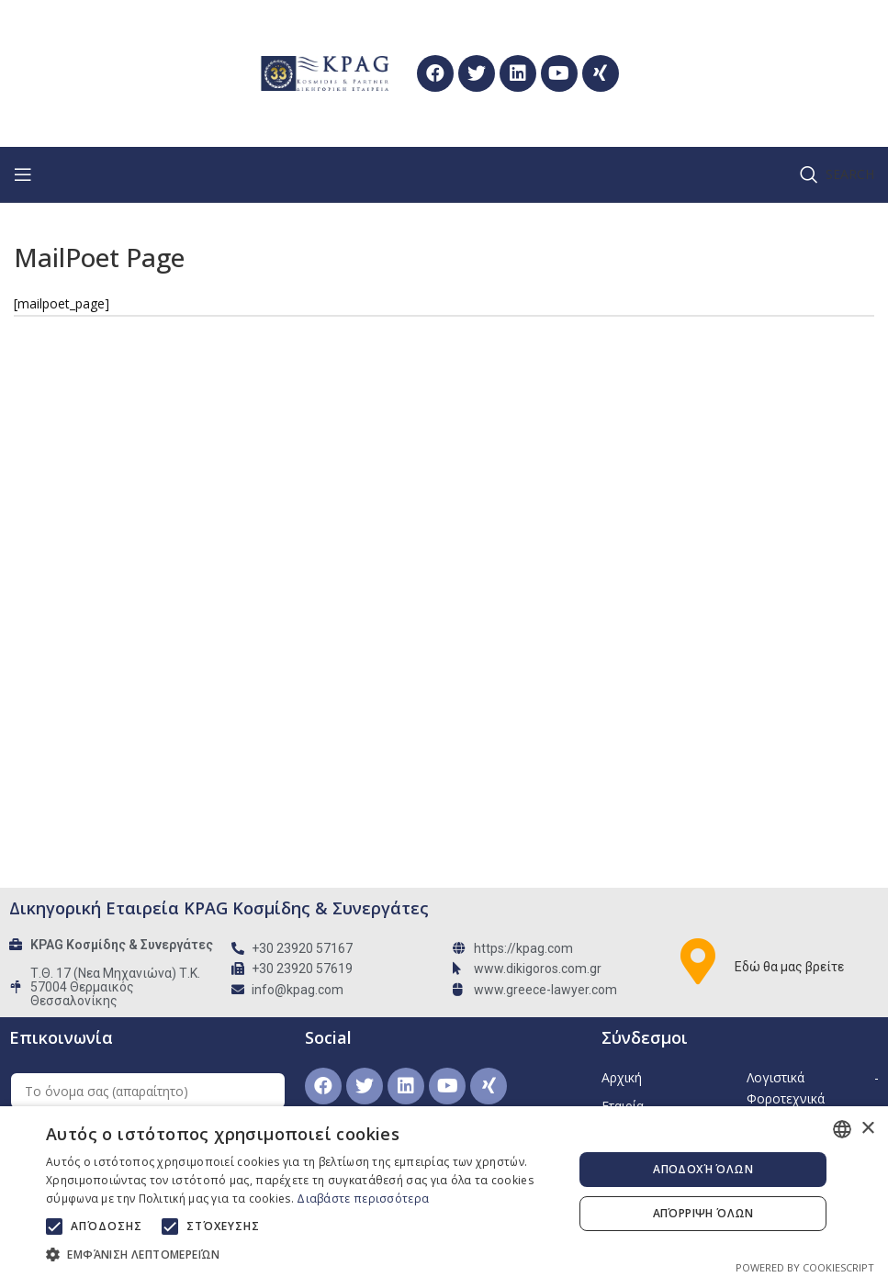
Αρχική (621, 1077)
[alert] (444, 1191)
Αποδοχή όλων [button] (703, 1169)
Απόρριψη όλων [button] (703, 1213)
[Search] (837, 174)
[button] (301, 1254)
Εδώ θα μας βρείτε (789, 966)
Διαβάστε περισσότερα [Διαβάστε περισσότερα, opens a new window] (363, 1198)
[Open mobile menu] (23, 174)
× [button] (867, 1129)
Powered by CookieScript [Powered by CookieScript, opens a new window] (805, 1267)
